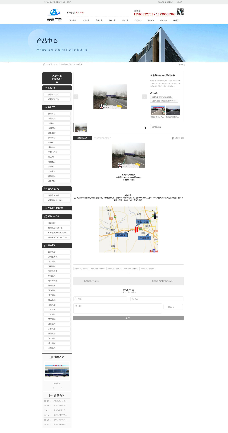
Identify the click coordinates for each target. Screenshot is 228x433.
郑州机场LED (53, 94)
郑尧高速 (51, 295)
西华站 (51, 142)
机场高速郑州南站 (55, 200)
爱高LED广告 (51, 216)
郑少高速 (51, 290)
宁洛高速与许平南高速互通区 (162, 281)
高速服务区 (52, 257)
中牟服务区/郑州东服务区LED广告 (58, 233)
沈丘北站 (51, 133)
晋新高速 (51, 305)
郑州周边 (51, 223)
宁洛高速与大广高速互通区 (162, 97)
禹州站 (51, 166)
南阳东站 (51, 114)
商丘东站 (51, 181)
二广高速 (51, 314)
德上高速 (51, 343)
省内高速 (70, 64)
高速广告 (125, 20)
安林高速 (51, 329)
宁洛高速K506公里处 (91, 281)
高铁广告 (99, 20)
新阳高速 (51, 334)
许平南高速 (52, 281)
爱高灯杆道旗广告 (53, 208)
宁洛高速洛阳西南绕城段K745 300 (164, 101)
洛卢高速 (51, 252)
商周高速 (51, 324)
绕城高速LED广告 (55, 228)
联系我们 (170, 2)
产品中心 (138, 20)
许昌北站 (51, 162)
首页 (55, 64)
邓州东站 (51, 118)
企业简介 (150, 20)
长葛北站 (51, 171)
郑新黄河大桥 (53, 195)
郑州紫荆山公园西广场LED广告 (58, 237)
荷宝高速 (51, 319)
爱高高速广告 (51, 189)
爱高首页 (73, 20)
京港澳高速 (52, 271)
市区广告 (112, 20)
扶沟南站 (51, 147)
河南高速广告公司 (81, 269)
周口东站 (51, 128)
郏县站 (51, 157)
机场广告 (86, 20)
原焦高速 (51, 348)
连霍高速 (51, 266)
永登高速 (51, 338)
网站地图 (161, 2)
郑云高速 (51, 300)
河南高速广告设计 (97, 269)
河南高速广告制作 (147, 269)
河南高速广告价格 (131, 269)
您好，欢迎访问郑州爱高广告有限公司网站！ (58, 2)
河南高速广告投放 (114, 269)
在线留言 (179, 2)
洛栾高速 (51, 261)
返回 (181, 64)
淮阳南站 (51, 138)
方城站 (51, 123)
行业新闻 (163, 20)
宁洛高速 (79, 64)
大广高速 (51, 309)
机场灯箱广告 (53, 99)
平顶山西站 (52, 152)
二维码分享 (179, 138)
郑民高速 (51, 286)
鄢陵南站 (51, 176)
